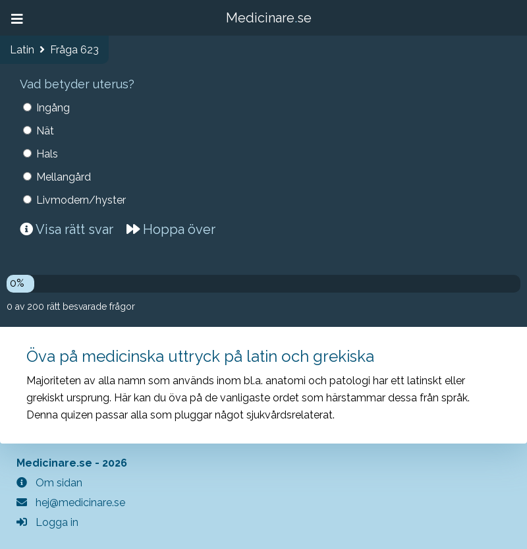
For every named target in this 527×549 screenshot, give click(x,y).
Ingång (53, 107)
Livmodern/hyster (81, 200)
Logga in (47, 522)
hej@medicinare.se (70, 502)
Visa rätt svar (66, 229)
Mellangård (63, 177)
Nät (45, 131)
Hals (47, 154)
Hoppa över (170, 229)
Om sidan (49, 483)
